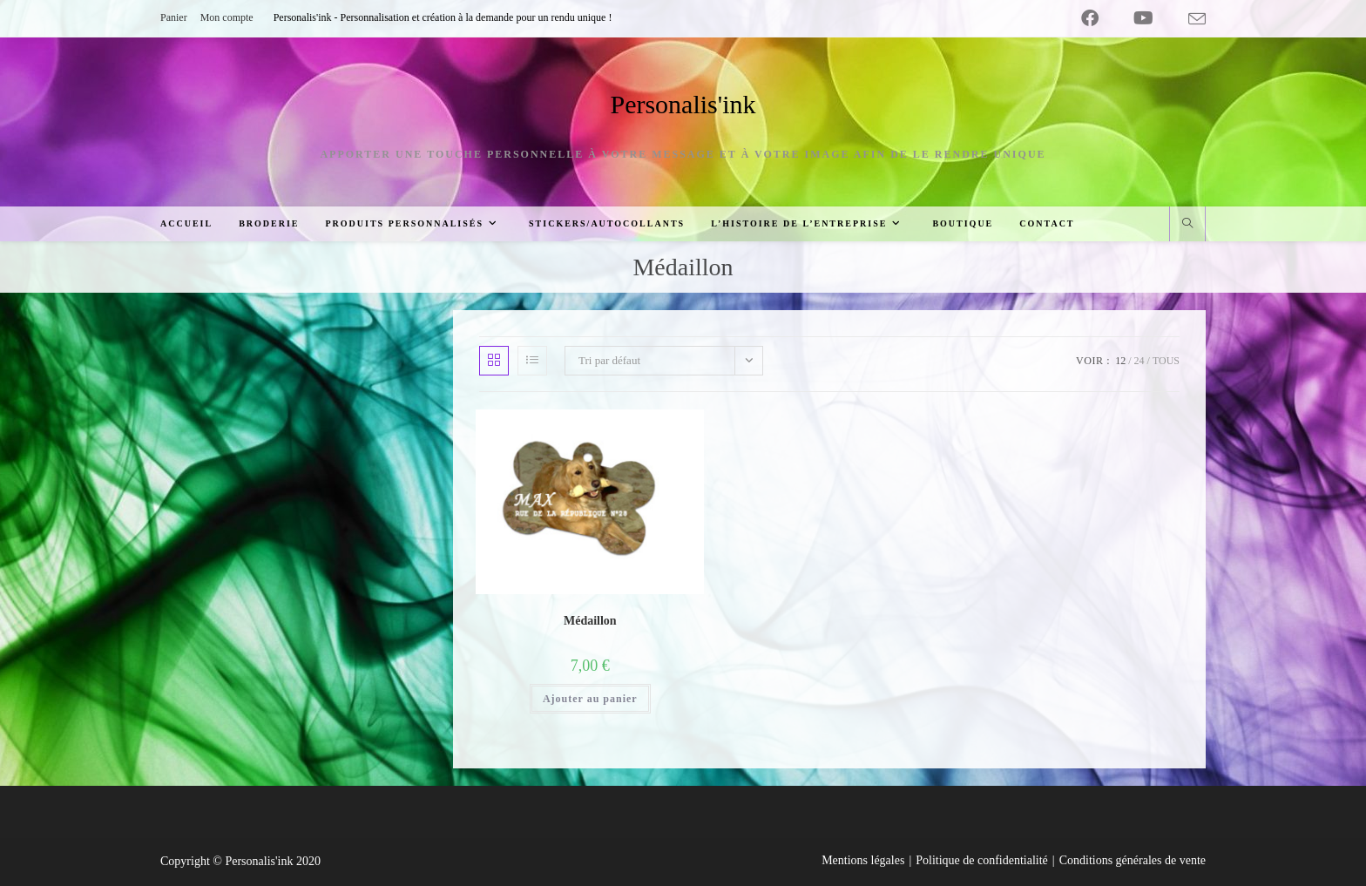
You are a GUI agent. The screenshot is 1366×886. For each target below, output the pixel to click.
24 (1139, 361)
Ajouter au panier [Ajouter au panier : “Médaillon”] (590, 699)
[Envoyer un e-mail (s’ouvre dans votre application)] (1188, 19)
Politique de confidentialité (982, 860)
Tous (1166, 361)
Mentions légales (863, 860)
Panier (173, 17)
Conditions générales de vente (1132, 860)
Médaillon (590, 620)
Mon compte (227, 17)
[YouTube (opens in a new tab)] (1143, 18)
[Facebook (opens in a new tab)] (1090, 18)
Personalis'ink (682, 104)
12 (1120, 361)
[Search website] (1187, 224)
